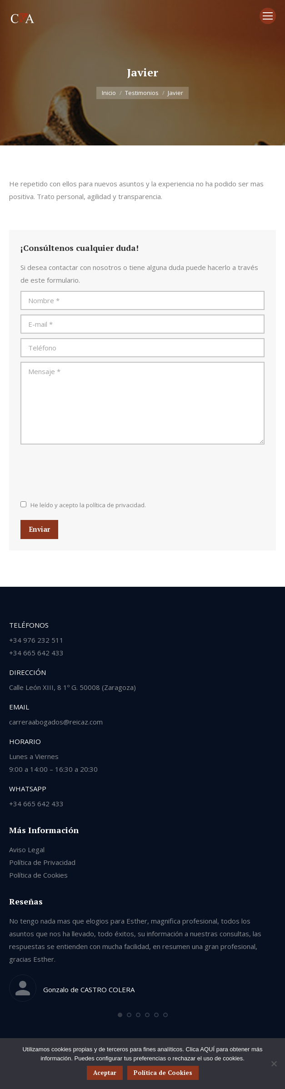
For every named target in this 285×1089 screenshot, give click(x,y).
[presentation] (89, 471)
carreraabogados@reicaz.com (56, 721)
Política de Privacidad (42, 862)
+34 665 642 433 (36, 652)
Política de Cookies (38, 874)
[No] (273, 1063)
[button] (120, 1015)
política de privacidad (115, 505)
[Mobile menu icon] (268, 16)
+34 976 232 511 (36, 639)
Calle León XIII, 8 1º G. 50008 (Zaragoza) (72, 687)
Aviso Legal (27, 849)
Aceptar (104, 1073)
